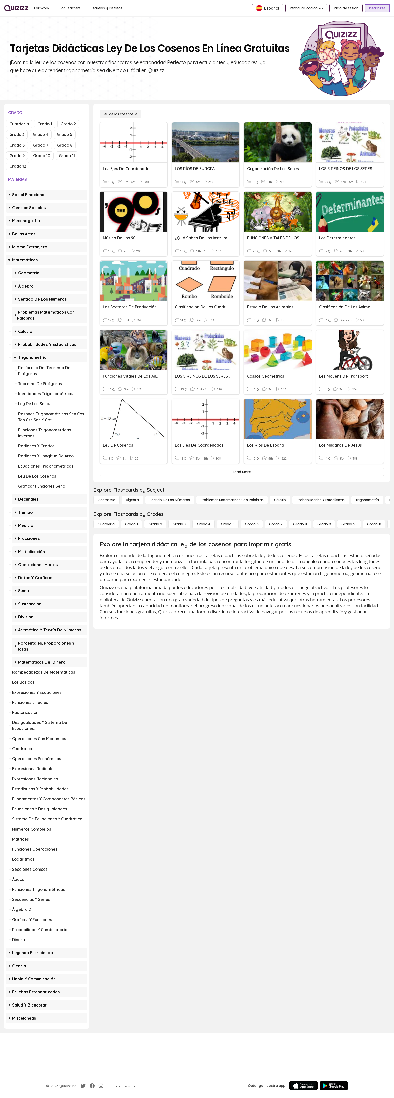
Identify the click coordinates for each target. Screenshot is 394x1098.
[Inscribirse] (377, 8)
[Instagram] (101, 1086)
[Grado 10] (349, 524)
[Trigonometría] (367, 500)
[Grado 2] (155, 524)
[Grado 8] (300, 524)
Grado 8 (64, 145)
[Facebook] (92, 1086)
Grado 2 (68, 123)
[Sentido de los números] (169, 500)
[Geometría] (106, 500)
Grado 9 (17, 155)
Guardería (19, 123)
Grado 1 (44, 123)
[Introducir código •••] (306, 8)
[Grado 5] (228, 524)
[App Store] (303, 1085)
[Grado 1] (131, 524)
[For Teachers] (70, 8)
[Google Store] (334, 1085)
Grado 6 (17, 145)
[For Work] (42, 8)
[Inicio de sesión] (346, 8)
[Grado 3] (179, 524)
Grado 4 (40, 134)
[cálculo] (280, 500)
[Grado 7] (276, 524)
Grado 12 (17, 166)
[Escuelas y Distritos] (106, 8)
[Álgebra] (132, 500)
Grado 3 (16, 134)
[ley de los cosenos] (120, 114)
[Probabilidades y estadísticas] (320, 500)
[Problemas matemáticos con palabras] (232, 500)
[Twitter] (83, 1086)
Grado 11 (67, 155)
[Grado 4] (203, 524)
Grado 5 (64, 134)
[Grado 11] (374, 524)
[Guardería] (106, 524)
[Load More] (242, 472)
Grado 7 (40, 145)
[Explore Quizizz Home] (16, 8)
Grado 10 (41, 155)
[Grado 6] (252, 524)
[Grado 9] (324, 524)
